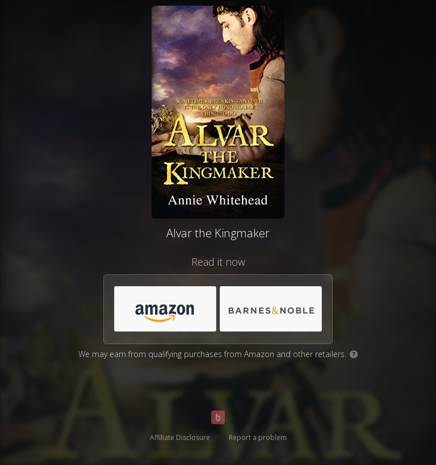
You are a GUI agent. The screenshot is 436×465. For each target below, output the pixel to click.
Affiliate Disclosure (180, 437)
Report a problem (258, 437)
